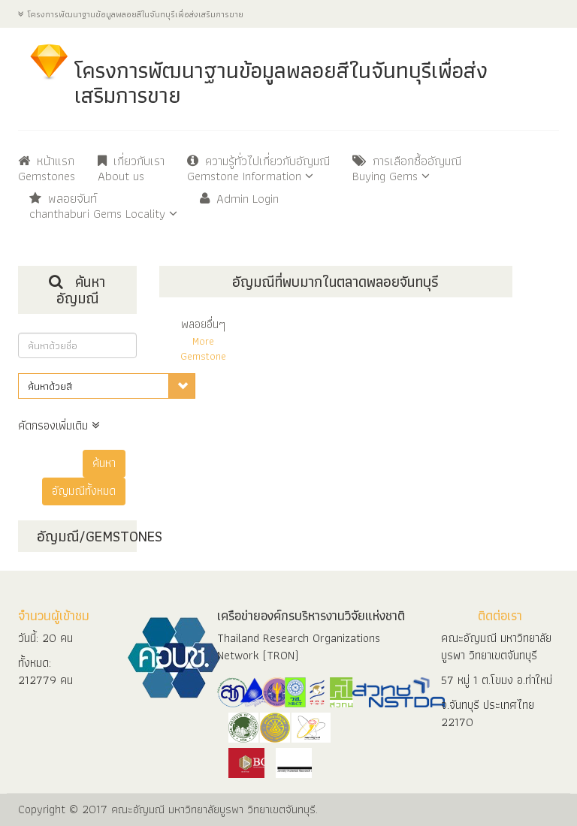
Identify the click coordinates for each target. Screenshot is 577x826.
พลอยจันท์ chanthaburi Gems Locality (103, 207)
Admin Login (239, 200)
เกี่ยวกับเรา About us (131, 169)
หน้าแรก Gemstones (46, 169)
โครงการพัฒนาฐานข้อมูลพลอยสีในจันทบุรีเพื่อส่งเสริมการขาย (130, 14)
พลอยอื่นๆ (204, 339)
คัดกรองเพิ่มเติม (58, 425)
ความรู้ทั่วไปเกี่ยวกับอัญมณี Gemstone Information (258, 169)
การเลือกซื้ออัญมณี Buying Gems (406, 169)
